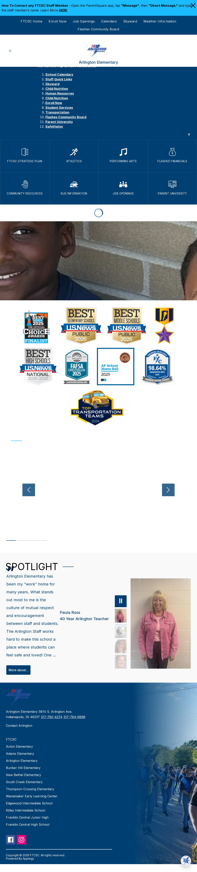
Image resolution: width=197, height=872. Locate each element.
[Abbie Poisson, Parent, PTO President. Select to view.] (116, 638)
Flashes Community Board (98, 29)
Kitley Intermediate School (25, 818)
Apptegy (28, 866)
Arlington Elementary (22, 769)
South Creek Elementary (24, 790)
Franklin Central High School (27, 832)
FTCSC (11, 747)
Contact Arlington (19, 733)
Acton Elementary (19, 754)
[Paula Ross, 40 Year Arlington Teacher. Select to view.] (89, 623)
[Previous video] (15, 490)
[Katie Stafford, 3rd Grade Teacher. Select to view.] (116, 669)
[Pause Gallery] (189, 134)
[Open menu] (10, 51)
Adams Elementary (20, 761)
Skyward (130, 21)
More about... (18, 678)
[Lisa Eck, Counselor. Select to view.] (116, 653)
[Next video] (182, 490)
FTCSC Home (31, 21)
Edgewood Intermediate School (29, 811)
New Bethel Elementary (23, 783)
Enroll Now (57, 21)
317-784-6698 (74, 725)
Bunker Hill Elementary (23, 776)
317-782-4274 (51, 725)
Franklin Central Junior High (27, 825)
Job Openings (84, 21)
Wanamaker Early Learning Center (31, 804)
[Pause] (116, 608)
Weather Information (159, 21)
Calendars (109, 21)
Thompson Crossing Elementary (30, 797)
